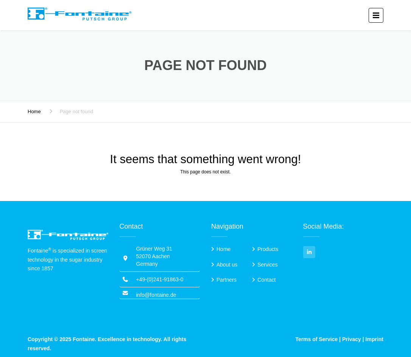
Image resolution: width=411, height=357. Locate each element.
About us (226, 265)
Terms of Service (317, 339)
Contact (266, 280)
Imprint (374, 339)
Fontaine (84, 339)
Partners (226, 280)
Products (267, 249)
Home (34, 111)
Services (267, 265)
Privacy (351, 339)
